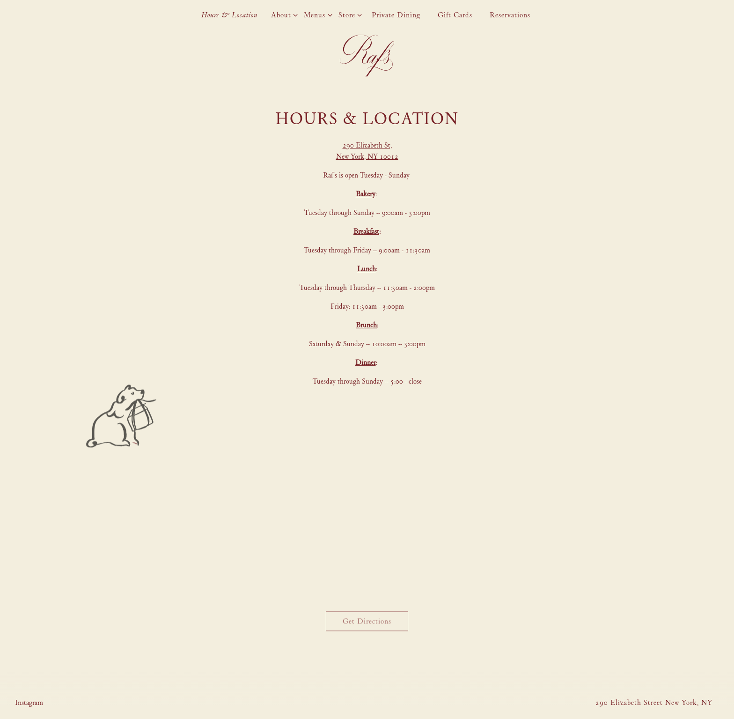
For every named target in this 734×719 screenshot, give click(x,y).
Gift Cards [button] (455, 15)
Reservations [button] (510, 15)
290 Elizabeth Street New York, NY (653, 702)
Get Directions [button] (367, 622)
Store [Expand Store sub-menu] (348, 14)
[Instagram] (29, 703)
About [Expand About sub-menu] (283, 14)
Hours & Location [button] (229, 15)
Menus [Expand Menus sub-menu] (316, 14)
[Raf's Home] (367, 55)
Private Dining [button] (396, 15)
